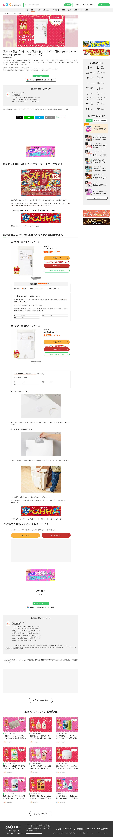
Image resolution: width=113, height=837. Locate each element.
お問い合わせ (56, 833)
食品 (102, 88)
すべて (25, 10)
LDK (33, 10)
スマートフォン (103, 67)
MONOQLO (66, 10)
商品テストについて (89, 4)
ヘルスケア (93, 83)
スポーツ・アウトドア (104, 98)
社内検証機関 (47, 827)
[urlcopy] (50, 117)
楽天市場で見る (56, 535)
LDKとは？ (78, 4)
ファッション (93, 98)
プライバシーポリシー (96, 833)
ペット (102, 93)
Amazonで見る (25, 535)
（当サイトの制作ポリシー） (36, 70)
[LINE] (29, 117)
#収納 (40, 594)
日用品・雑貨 (92, 88)
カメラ (91, 77)
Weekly (96, 120)
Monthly (103, 120)
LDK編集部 (16, 95)
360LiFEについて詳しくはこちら (34, 833)
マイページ (104, 4)
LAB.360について (53, 645)
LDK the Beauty (44, 10)
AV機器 (103, 72)
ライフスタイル (92, 108)
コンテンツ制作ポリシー (84, 833)
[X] (19, 117)
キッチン (103, 83)
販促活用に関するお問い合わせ (48, 659)
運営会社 (105, 833)
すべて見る (97, 198)
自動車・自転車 (92, 103)
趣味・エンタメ (103, 103)
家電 (91, 67)
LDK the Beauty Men (82, 10)
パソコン (92, 72)
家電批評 (56, 10)
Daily (89, 120)
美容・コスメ (102, 77)
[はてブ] (39, 117)
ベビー (91, 93)
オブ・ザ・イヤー (104, 108)
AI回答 (68, 4)
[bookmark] (60, 117)
